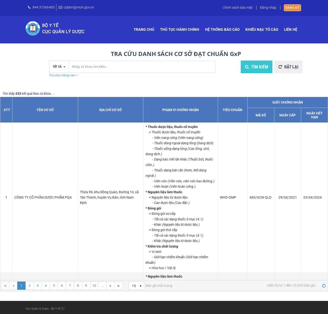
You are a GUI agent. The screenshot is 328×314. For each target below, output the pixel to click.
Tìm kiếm (256, 66)
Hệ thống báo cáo (222, 29)
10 (94, 286)
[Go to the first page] (5, 286)
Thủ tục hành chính (179, 29)
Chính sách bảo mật (238, 7)
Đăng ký (292, 7)
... (102, 286)
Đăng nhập (268, 7)
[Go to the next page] (110, 286)
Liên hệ (290, 29)
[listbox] (136, 286)
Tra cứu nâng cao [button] (63, 75)
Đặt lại (288, 66)
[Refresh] (324, 285)
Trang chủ (144, 29)
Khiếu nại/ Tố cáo (261, 29)
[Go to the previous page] (13, 286)
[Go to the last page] (118, 286)
